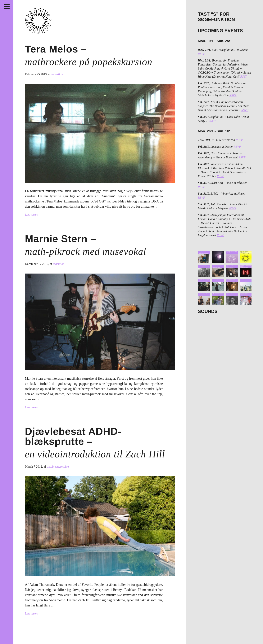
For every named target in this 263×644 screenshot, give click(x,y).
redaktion (57, 74)
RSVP (201, 53)
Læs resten (31, 214)
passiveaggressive (58, 466)
